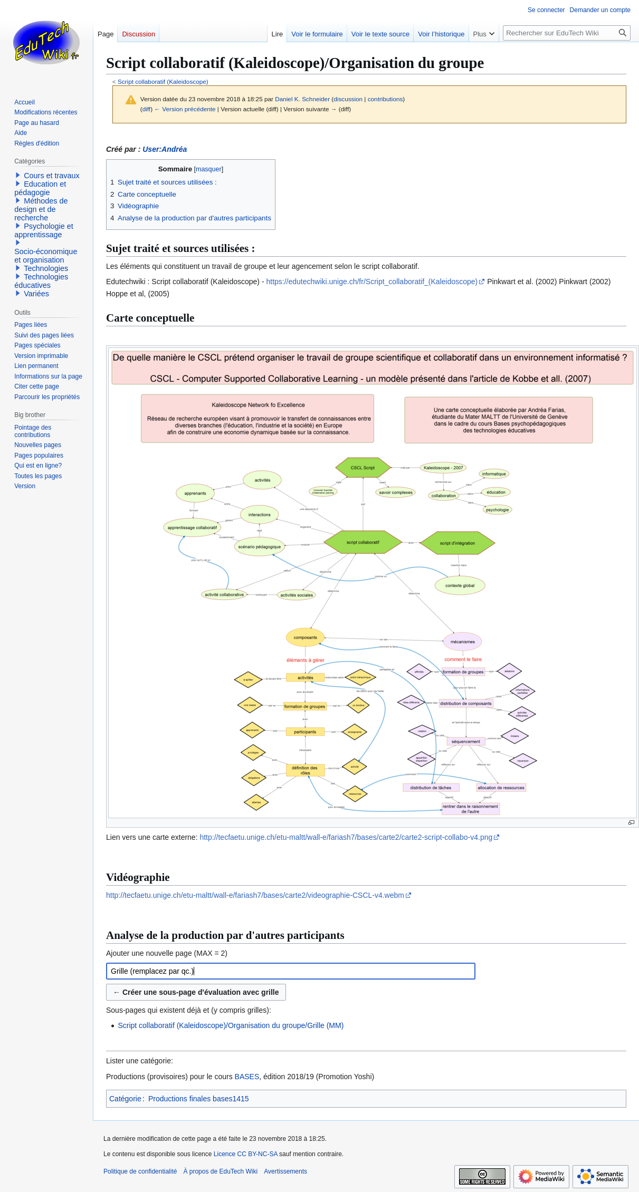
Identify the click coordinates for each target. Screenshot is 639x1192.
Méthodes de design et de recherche (41, 209)
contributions (385, 98)
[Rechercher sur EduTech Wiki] (567, 33)
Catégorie (125, 1098)
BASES (247, 1076)
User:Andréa (164, 149)
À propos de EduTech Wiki (220, 1171)
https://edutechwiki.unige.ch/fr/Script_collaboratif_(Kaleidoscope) (372, 281)
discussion (348, 98)
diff (146, 108)
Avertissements (285, 1171)
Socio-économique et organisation (45, 255)
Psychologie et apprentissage (43, 230)
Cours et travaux (52, 175)
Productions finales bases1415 (198, 1098)
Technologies (46, 268)
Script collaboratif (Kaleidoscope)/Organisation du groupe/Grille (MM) (231, 1025)
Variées (36, 293)
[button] (18, 175)
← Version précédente (184, 108)
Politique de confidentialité (140, 1171)
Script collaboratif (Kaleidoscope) (163, 81)
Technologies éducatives (41, 281)
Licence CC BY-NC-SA (246, 1154)
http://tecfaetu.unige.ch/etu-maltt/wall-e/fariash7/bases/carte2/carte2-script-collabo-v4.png (345, 837)
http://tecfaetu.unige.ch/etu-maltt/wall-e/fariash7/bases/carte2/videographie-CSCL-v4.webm (255, 895)
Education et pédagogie (40, 188)
